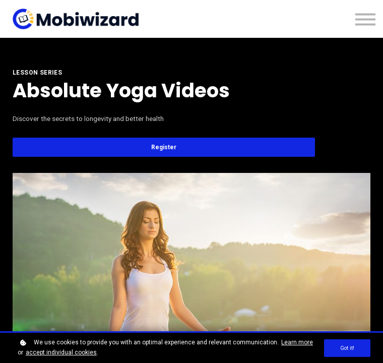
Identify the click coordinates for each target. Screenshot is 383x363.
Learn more (297, 342)
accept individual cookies (61, 352)
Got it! (347, 348)
